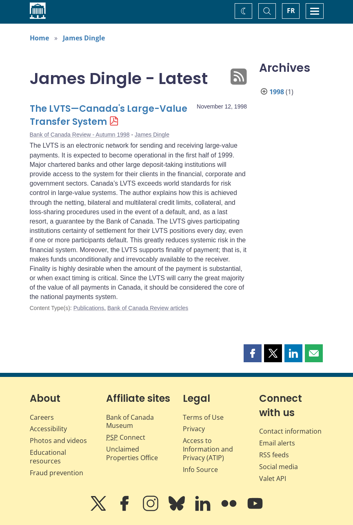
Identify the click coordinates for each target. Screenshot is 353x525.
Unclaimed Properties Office (132, 453)
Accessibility (48, 428)
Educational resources (48, 456)
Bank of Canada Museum (130, 421)
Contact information (290, 431)
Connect (125, 437)
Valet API (272, 478)
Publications (88, 308)
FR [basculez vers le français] (291, 10)
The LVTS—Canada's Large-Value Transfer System (108, 115)
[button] (253, 353)
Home (39, 37)
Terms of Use (203, 417)
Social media (278, 466)
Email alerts (277, 443)
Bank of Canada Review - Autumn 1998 (80, 134)
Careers (42, 417)
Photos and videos (58, 440)
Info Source (200, 469)
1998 (276, 91)
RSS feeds (274, 454)
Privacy (194, 428)
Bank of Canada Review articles (147, 308)
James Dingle (84, 37)
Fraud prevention (56, 472)
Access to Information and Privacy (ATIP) (208, 449)
